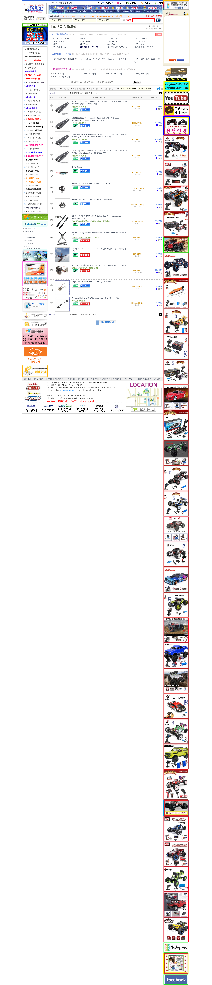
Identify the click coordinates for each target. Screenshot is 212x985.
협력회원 (157, 379)
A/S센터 (132, 379)
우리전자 (28, 240)
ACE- (26, 246)
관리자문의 (58, 379)
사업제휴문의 (105, 379)
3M (25, 234)
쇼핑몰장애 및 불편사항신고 (77, 379)
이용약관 (49, 379)
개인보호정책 (38, 379)
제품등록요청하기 (120, 379)
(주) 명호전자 (29, 229)
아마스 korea (29, 237)
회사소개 (27, 379)
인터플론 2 (28, 243)
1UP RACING (29, 231)
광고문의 (94, 379)
